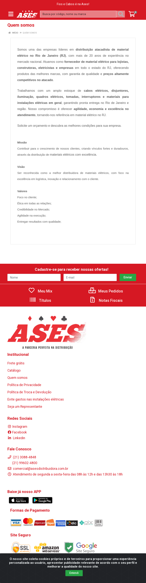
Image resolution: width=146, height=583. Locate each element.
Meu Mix (40, 291)
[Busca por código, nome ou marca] (78, 14)
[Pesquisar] (121, 14)
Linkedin (16, 438)
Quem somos (17, 378)
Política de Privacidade (24, 385)
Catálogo (14, 370)
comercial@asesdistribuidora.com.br (37, 469)
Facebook (17, 432)
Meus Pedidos (106, 291)
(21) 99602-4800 (22, 463)
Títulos (40, 300)
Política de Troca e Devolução (29, 392)
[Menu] (10, 14)
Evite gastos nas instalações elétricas (35, 399)
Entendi (74, 572)
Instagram (17, 426)
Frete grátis (16, 363)
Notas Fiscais (106, 300)
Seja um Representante (24, 407)
